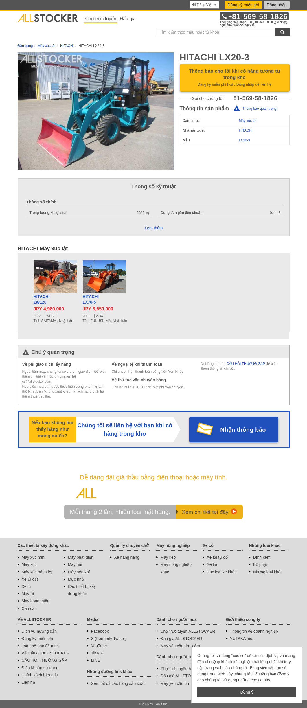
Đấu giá (128, 18)
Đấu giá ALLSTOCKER (181, 638)
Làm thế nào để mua (40, 645)
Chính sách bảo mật (40, 675)
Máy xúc (29, 564)
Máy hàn (75, 564)
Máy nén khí (79, 572)
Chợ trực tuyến (100, 18)
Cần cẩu (29, 608)
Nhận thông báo (243, 429)
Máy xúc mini (33, 557)
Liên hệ (28, 682)
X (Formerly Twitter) (109, 638)
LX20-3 (244, 140)
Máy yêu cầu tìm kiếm (180, 645)
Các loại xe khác (221, 572)
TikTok (97, 653)
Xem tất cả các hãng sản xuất (118, 683)
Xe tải (212, 564)
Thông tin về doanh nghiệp (254, 631)
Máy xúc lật (247, 121)
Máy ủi (28, 593)
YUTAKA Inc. (241, 638)
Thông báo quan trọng (259, 108)
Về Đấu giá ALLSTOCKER (45, 653)
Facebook (100, 631)
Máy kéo (168, 557)
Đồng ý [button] (246, 692)
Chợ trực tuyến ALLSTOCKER (188, 631)
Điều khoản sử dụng (40, 667)
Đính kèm (261, 557)
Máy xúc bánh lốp (38, 572)
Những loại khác (267, 572)
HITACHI (245, 130)
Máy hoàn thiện (35, 601)
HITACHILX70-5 (91, 299)
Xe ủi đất (30, 579)
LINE (95, 660)
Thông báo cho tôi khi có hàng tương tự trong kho (235, 78)
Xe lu (26, 586)
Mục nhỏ (76, 579)
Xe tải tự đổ (217, 557)
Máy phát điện (80, 557)
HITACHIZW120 (42, 299)
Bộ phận (260, 564)
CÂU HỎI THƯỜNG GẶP (246, 364)
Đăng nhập (277, 5)
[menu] (204, 5)
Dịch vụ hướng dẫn (39, 631)
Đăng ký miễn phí (243, 5)
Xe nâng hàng (126, 557)
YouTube (99, 645)
